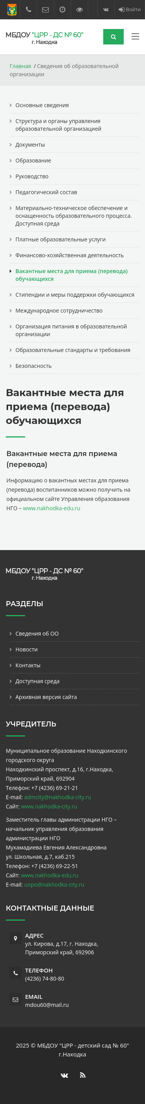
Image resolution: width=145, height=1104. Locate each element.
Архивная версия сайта (46, 697)
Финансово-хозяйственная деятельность (69, 255)
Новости (26, 649)
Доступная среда (37, 681)
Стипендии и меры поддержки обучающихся (74, 294)
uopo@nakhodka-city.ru (54, 884)
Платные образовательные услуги (60, 239)
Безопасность (33, 365)
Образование (33, 160)
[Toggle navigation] (135, 38)
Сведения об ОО (37, 633)
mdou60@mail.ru (47, 1004)
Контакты (28, 665)
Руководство (31, 176)
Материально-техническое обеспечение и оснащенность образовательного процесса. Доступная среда (73, 215)
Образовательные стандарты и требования (72, 350)
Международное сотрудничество (58, 310)
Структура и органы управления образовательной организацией (58, 124)
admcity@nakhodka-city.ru (57, 797)
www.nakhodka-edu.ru (51, 508)
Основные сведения (42, 105)
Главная (20, 66)
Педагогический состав (46, 192)
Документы (30, 144)
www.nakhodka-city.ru (49, 806)
